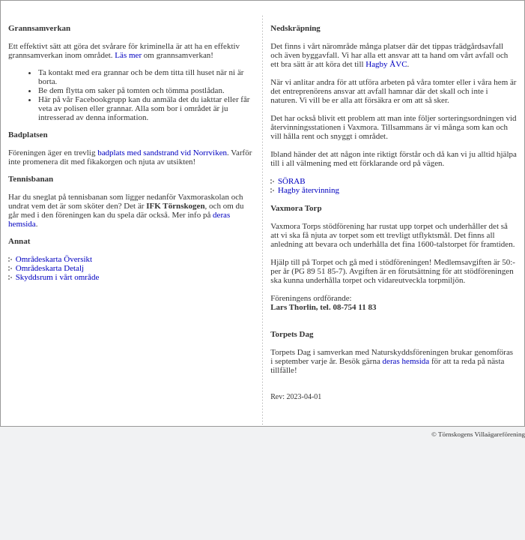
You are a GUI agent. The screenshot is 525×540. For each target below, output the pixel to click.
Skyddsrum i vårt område (58, 276)
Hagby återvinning (308, 189)
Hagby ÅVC (386, 63)
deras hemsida (406, 360)
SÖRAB (292, 180)
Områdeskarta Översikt (54, 258)
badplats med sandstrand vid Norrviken (162, 152)
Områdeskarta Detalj (50, 267)
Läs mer (128, 54)
